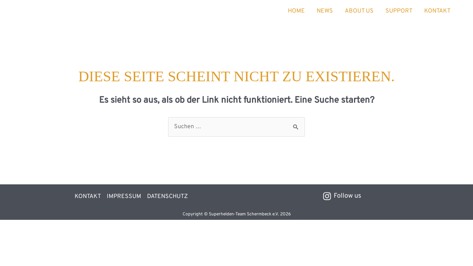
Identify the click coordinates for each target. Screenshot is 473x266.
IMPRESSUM (124, 196)
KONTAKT (437, 11)
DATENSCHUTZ (167, 196)
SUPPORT (398, 11)
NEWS (325, 11)
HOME (296, 11)
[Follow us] (342, 196)
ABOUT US (359, 11)
